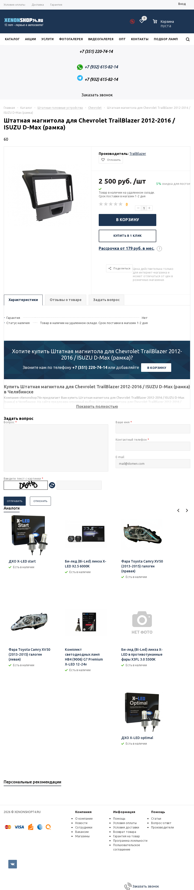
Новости (81, 823)
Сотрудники (83, 827)
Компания (83, 812)
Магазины (82, 836)
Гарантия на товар (126, 836)
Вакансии (82, 831)
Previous (178, 510)
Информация (124, 812)
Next (186, 510)
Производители (162, 827)
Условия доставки (126, 827)
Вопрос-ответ (161, 823)
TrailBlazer (137, 154)
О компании (84, 818)
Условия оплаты (125, 823)
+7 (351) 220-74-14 (89, 367)
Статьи (156, 818)
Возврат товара (124, 831)
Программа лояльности (130, 840)
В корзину (127, 219)
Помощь (158, 812)
